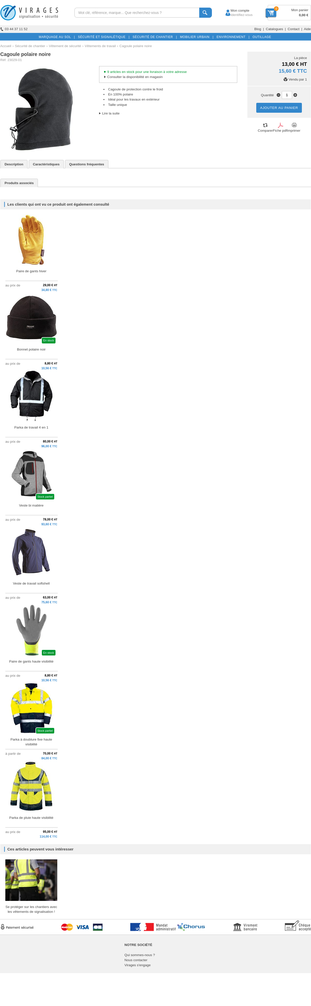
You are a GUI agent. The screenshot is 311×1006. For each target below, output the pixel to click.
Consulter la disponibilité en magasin (135, 77)
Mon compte (235, 10)
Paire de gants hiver (31, 271)
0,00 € (303, 15)
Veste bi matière (31, 505)
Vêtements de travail (100, 46)
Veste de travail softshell (31, 583)
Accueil (5, 46)
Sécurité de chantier (30, 46)
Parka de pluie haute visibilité (31, 818)
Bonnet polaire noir (31, 349)
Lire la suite (111, 113)
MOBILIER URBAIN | (196, 37)
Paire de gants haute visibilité (31, 661)
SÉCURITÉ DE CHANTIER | (154, 37)
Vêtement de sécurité (65, 46)
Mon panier (299, 10)
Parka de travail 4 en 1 (31, 427)
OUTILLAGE (260, 37)
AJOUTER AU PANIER (279, 108)
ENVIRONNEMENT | (231, 37)
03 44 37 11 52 (14, 29)
